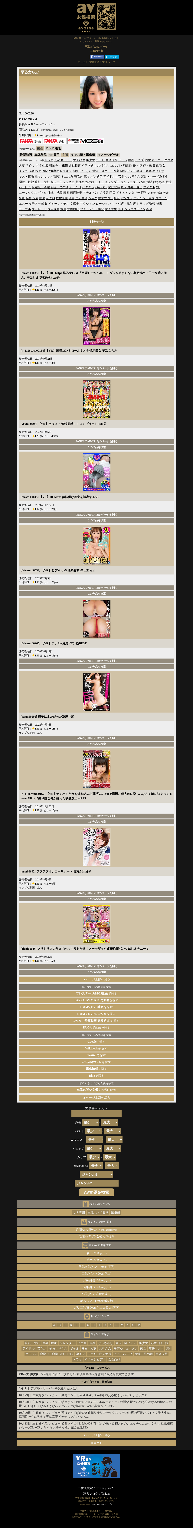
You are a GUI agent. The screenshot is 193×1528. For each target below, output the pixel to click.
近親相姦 (75, 165)
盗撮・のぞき (60, 187)
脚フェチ (57, 182)
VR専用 (54, 154)
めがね (89, 182)
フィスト (149, 187)
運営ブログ (90, 1493)
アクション (87, 203)
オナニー (158, 160)
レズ (35, 165)
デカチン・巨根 (144, 198)
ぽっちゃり (105, 1343)
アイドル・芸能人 (115, 176)
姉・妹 (147, 165)
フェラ (122, 160)
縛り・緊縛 (144, 171)
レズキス (66, 171)
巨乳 (131, 160)
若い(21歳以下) (97, 1253)
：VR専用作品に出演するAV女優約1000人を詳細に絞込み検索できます (76, 1374)
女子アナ (35, 203)
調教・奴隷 (26, 182)
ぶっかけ (75, 187)
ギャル (42, 192)
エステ (23, 203)
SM (165, 176)
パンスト (127, 198)
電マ (87, 176)
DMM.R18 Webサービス (102, 1504)
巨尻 (112, 192)
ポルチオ (163, 192)
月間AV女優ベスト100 (96, 1229)
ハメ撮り (102, 1212)
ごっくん (86, 171)
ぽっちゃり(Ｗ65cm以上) (96, 1300)
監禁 (152, 203)
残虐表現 (62, 198)
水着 (35, 198)
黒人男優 (81, 198)
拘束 (38, 171)
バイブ (97, 192)
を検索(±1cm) (96, 1089)
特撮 (169, 182)
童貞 (63, 209)
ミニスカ (67, 176)
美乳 (155, 165)
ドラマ (49, 160)
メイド (99, 182)
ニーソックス (28, 192)
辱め (29, 165)
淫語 (32, 171)
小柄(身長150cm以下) (96, 1280)
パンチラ (96, 176)
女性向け (73, 209)
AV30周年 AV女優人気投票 (96, 1236)
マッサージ (39, 209)
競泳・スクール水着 (105, 171)
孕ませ (80, 1354)
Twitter (105, 1493)
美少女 (90, 160)
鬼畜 (22, 198)
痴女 (148, 160)
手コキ (168, 160)
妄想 (29, 198)
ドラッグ (142, 203)
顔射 (66, 192)
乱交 (57, 176)
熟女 (162, 165)
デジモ (131, 171)
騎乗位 (127, 165)
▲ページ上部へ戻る (96, 979)
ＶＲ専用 (79, 1212)
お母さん (134, 176)
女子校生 (79, 160)
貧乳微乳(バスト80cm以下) (96, 1266)
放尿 (106, 192)
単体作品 (40, 154)
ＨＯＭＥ (96, 1443)
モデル (118, 1348)
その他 (50, 198)
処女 (154, 1343)
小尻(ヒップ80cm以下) (96, 1294)
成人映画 (53, 209)
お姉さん (103, 165)
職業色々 (55, 165)
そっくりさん (58, 1348)
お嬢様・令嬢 (41, 187)
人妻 (22, 165)
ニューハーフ (123, 1354)
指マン (39, 176)
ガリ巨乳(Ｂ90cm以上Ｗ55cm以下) (96, 1307)
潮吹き (78, 176)
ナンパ (49, 176)
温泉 (72, 198)
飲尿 (42, 198)
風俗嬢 (115, 1212)
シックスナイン (135, 209)
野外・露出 (134, 187)
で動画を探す (96, 1027)
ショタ (92, 198)
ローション (103, 203)
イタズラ (88, 187)
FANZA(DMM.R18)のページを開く (96, 294)
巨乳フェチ (148, 192)
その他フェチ (63, 160)
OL (158, 187)
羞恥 (45, 171)
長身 (92, 1343)
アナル (87, 192)
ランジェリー (129, 182)
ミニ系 (139, 160)
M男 (123, 171)
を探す (96, 1048)
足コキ (79, 182)
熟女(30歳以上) (97, 1260)
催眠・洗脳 (55, 192)
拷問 (149, 182)
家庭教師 (114, 187)
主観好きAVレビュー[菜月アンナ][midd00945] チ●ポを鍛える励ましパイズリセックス (89, 1395)
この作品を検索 (96, 300)
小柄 (142, 182)
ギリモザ (158, 171)
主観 (91, 1212)
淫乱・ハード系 (151, 176)
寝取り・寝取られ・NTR (56, 1354)
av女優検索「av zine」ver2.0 (96, 1488)
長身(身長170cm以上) (96, 1287)
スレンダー (112, 182)
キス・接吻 (26, 176)
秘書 (159, 203)
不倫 (149, 209)
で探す (96, 993)
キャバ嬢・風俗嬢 (83, 154)
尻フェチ (161, 198)
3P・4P (137, 165)
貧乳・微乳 (42, 182)
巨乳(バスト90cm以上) (96, 1273)
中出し (100, 160)
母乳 (117, 198)
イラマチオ (88, 165)
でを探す (96, 1000)
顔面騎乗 (76, 192)
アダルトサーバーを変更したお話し (55, 1388)
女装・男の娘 (144, 1354)
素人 (124, 187)
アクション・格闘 (92, 209)
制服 (76, 171)
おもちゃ (159, 182)
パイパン (101, 187)
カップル (25, 209)
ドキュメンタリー (128, 192)
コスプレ (116, 165)
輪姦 (44, 203)
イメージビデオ (108, 154)
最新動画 (26, 154)
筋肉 (119, 1343)
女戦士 (74, 203)
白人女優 (105, 1354)
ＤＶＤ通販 (53, 148)
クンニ (23, 171)
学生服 (43, 165)
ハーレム (25, 187)
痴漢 (121, 209)
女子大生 (111, 209)
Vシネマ (69, 182)
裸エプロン (105, 198)
